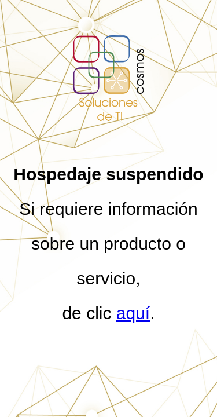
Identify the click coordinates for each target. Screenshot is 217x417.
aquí (133, 313)
